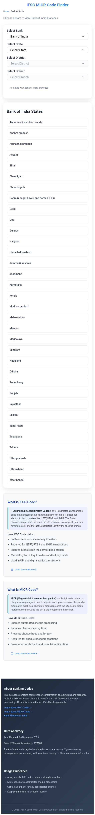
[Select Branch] (47, 77)
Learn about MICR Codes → (18, 711)
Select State (15, 44)
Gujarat (14, 230)
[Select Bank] (47, 36)
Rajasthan (15, 404)
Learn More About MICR (24, 653)
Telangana (16, 436)
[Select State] (47, 50)
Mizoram (15, 349)
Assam (14, 154)
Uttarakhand (17, 469)
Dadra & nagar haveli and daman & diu (32, 198)
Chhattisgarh (17, 187)
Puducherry (16, 382)
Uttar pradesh (18, 458)
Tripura (14, 447)
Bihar (13, 165)
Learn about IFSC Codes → (18, 707)
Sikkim (14, 415)
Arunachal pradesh (21, 143)
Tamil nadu (16, 425)
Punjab (14, 393)
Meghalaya (16, 339)
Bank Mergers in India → (17, 715)
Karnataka (16, 284)
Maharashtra (17, 317)
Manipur (14, 328)
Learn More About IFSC (24, 569)
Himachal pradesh (20, 252)
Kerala (13, 295)
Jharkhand (16, 274)
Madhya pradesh (19, 306)
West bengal (17, 480)
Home (6, 11)
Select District (16, 57)
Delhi (13, 209)
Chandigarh (16, 176)
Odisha (14, 371)
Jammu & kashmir (20, 263)
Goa (12, 219)
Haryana (15, 241)
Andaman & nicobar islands (26, 122)
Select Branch (16, 71)
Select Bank (14, 30)
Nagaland (15, 360)
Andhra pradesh (19, 133)
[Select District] (47, 63)
